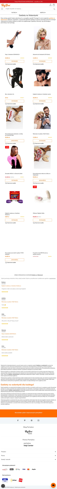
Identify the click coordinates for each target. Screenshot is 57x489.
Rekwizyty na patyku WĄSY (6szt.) (41, 134)
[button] (3, 485)
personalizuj (14, 140)
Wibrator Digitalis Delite (38, 213)
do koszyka (15, 61)
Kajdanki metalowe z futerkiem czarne (42, 94)
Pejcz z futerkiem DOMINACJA (12, 54)
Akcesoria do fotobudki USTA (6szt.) (41, 54)
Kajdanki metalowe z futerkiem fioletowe (11, 286)
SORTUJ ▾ (43, 12)
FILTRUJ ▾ (14, 12)
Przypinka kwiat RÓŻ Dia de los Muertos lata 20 (40, 253)
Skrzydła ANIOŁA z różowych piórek (13, 173)
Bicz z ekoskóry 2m (9, 94)
